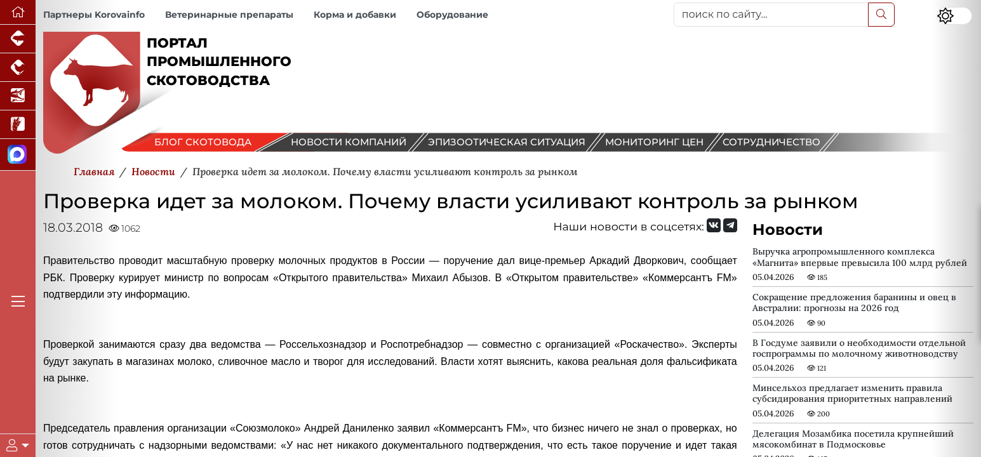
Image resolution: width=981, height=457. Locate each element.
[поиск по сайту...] (771, 15)
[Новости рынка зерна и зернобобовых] (18, 124)
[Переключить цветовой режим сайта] (954, 16)
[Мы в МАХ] (18, 155)
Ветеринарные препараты (229, 14)
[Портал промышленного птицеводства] (18, 67)
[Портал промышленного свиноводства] (18, 39)
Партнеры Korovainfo (94, 14)
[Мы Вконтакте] (714, 225)
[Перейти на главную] (18, 12)
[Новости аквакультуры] (18, 96)
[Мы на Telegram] (730, 225)
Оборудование (452, 14)
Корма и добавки (355, 14)
